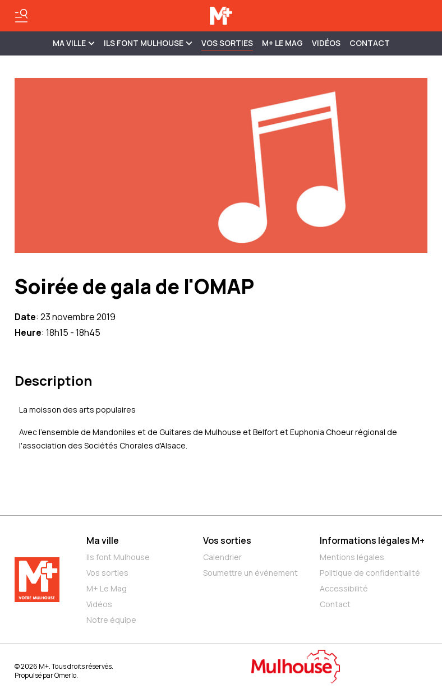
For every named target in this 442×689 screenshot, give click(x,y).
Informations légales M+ (372, 540)
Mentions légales (352, 557)
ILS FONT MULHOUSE (148, 43)
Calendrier (222, 557)
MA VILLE (74, 43)
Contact (369, 43)
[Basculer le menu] (21, 15)
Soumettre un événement (250, 572)
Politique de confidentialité (370, 572)
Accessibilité (344, 588)
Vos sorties (227, 43)
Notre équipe (111, 619)
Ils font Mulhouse (118, 557)
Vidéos (326, 43)
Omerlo (65, 675)
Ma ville (102, 540)
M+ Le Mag (282, 43)
